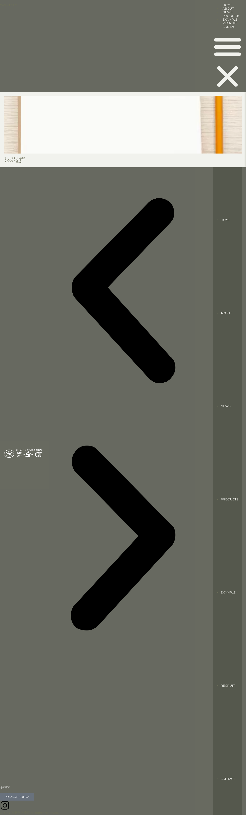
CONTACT (230, 27)
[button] (227, 62)
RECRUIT (228, 685)
